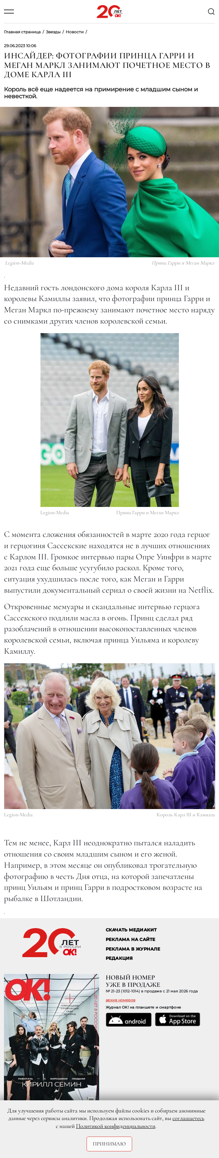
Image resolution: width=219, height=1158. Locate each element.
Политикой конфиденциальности (115, 1126)
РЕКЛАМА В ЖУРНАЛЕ (133, 949)
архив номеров (120, 1000)
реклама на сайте (131, 939)
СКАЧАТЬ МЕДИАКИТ (131, 929)
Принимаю (109, 1144)
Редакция (119, 958)
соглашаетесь (188, 1118)
